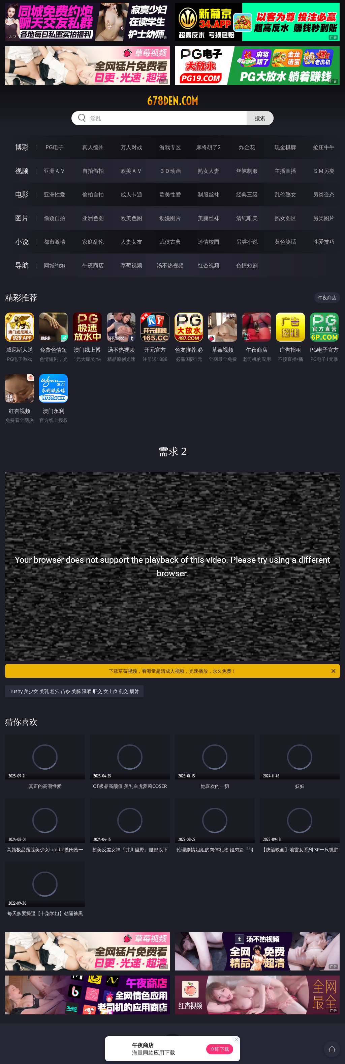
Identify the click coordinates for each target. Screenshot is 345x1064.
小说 (22, 241)
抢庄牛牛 (324, 147)
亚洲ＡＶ (54, 171)
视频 (22, 170)
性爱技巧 (324, 241)
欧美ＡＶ (131, 171)
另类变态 (324, 194)
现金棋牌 (285, 147)
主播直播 (285, 171)
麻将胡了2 (208, 147)
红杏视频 (208, 265)
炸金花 (247, 147)
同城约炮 (54, 265)
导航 (22, 265)
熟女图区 (285, 218)
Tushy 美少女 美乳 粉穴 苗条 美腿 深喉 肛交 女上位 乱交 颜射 (74, 691)
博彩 (22, 147)
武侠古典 (170, 241)
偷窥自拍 (54, 218)
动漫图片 (170, 218)
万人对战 (131, 147)
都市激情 (54, 241)
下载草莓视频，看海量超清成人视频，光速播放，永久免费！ (223, 671)
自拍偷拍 (93, 171)
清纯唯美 (247, 218)
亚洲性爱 (54, 194)
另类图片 (324, 218)
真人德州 (93, 147)
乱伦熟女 (285, 194)
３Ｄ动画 (170, 171)
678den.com (172, 101)
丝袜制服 (247, 171)
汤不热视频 (170, 265)
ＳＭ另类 (324, 171)
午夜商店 (93, 265)
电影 (22, 194)
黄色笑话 (285, 241)
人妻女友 (131, 241)
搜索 (260, 118)
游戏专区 (170, 147)
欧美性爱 (170, 194)
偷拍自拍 (93, 194)
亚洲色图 (93, 218)
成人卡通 (131, 194)
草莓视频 (131, 265)
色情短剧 (247, 265)
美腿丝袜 (208, 218)
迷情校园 (208, 241)
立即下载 (219, 1049)
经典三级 (247, 194)
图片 (22, 217)
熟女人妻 (208, 171)
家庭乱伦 (93, 241)
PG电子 (54, 147)
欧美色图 (131, 218)
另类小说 (247, 241)
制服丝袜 (208, 194)
